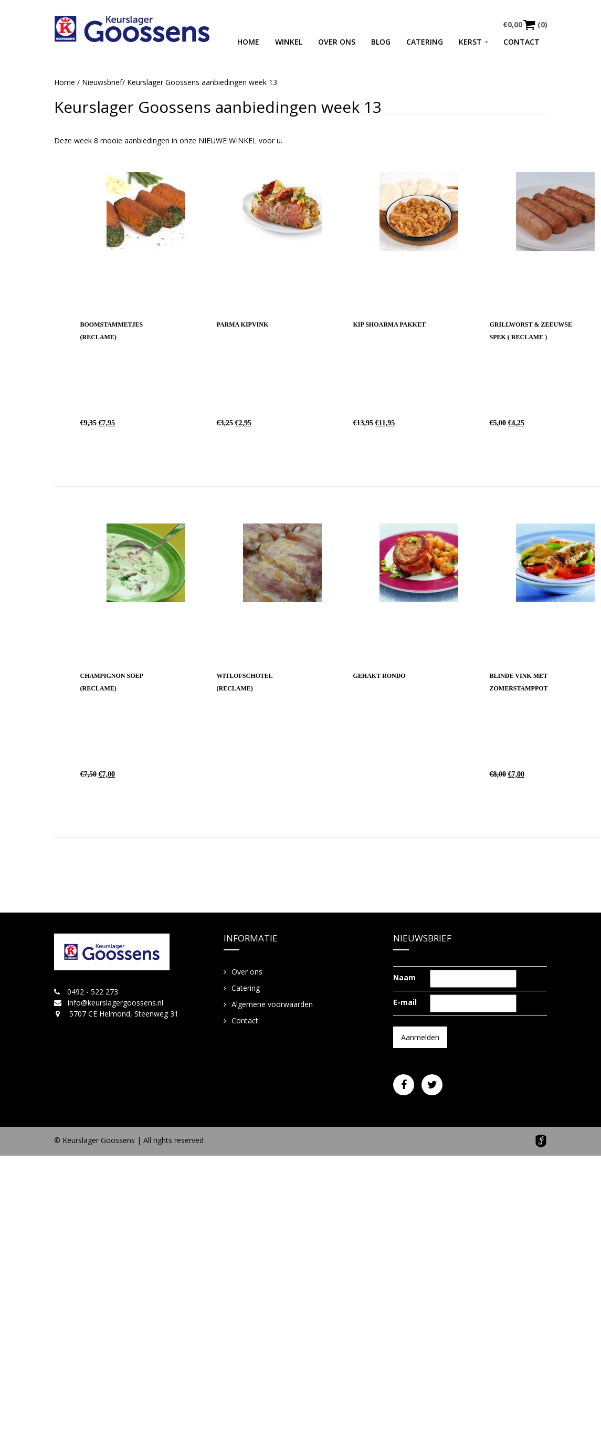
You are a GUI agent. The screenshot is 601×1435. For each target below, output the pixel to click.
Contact (521, 42)
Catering (424, 42)
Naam (404, 977)
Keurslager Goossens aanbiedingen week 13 (218, 107)
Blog (381, 42)
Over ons (336, 42)
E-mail (405, 1002)
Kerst (470, 42)
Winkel (288, 42)
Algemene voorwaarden (272, 1004)
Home (248, 42)
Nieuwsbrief (102, 82)
